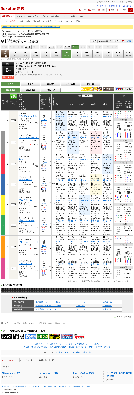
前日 (94, 41)
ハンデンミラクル (28, 116)
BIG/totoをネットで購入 (49, 373)
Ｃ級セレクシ (72, 159)
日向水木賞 (83, 137)
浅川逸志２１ (72, 180)
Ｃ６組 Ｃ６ (83, 159)
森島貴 (44, 246)
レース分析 (47, 21)
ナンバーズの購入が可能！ (83, 373)
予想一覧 (90, 84)
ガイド (65, 16)
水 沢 (28, 47)
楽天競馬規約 (34, 387)
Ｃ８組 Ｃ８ (60, 200)
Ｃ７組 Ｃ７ (95, 116)
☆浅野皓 (44, 224)
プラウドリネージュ (29, 137)
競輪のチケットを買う (11, 373)
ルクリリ (23, 159)
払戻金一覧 (107, 302)
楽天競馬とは (128, 6)
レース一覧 (80, 302)
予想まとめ (50, 90)
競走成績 (36, 21)
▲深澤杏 (44, 163)
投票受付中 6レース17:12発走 (48, 309)
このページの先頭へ (125, 317)
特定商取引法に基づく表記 (80, 387)
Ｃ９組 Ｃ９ (83, 200)
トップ (4, 21)
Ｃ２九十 (71, 241)
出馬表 (12, 21)
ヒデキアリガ (83, 116)
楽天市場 (129, 2)
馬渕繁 (44, 203)
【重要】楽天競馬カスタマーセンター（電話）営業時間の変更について (31, 27)
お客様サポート (115, 6)
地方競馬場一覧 (81, 344)
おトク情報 (55, 16)
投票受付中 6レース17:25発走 (48, 302)
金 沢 (67, 47)
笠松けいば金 (107, 116)
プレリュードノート (29, 242)
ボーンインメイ (26, 220)
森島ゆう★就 (95, 137)
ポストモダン (25, 179)
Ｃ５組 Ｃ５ (95, 159)
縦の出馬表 (30, 90)
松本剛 (44, 267)
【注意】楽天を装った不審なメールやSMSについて (89, 347)
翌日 (116, 41)
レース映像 (94, 344)
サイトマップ (101, 6)
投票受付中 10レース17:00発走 (48, 306)
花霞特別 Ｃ (60, 116)
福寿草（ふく (95, 241)
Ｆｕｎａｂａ (83, 241)
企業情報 (5, 387)
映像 (78, 21)
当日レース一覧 (5, 53)
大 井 (51, 47)
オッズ (20, 21)
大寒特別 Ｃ (107, 137)
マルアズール (25, 200)
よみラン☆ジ (107, 241)
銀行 (121, 2)
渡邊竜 (44, 141)
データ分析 (58, 21)
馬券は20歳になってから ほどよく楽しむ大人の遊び (45, 347)
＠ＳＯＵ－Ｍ (83, 221)
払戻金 (28, 21)
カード (114, 2)
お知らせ (44, 16)
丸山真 (44, 183)
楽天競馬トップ (8, 16)
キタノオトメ (25, 263)
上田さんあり (72, 137)
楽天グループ (102, 2)
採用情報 (62, 387)
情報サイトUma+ (77, 16)
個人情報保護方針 (19, 387)
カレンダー (69, 21)
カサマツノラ (72, 116)
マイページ (21, 16)
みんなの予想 (33, 16)
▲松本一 (44, 120)
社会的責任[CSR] (49, 387)
